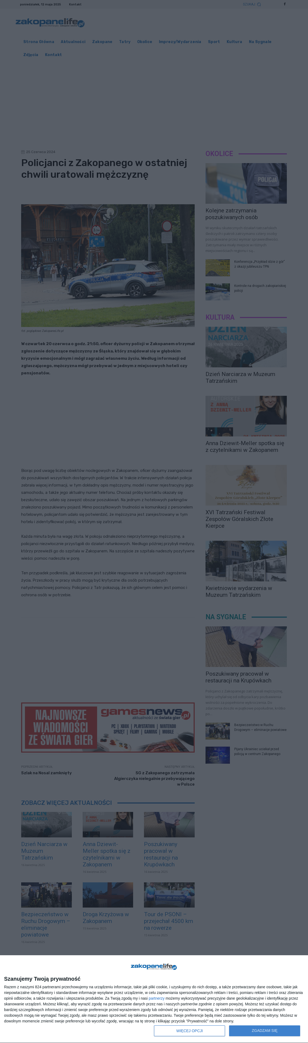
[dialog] (154, 999)
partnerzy (157, 998)
